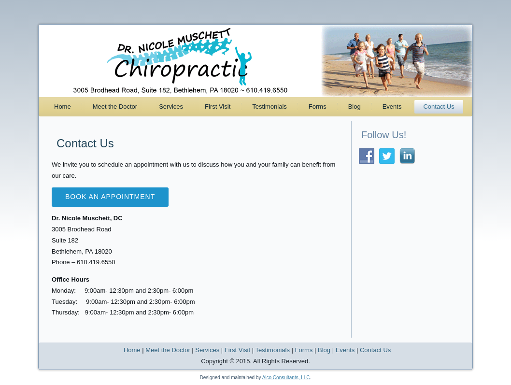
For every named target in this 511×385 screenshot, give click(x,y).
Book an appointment (110, 196)
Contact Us (438, 106)
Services (171, 106)
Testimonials (269, 106)
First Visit (217, 106)
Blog (354, 106)
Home (62, 106)
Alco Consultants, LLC (286, 377)
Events (392, 106)
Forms (317, 106)
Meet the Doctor (115, 106)
